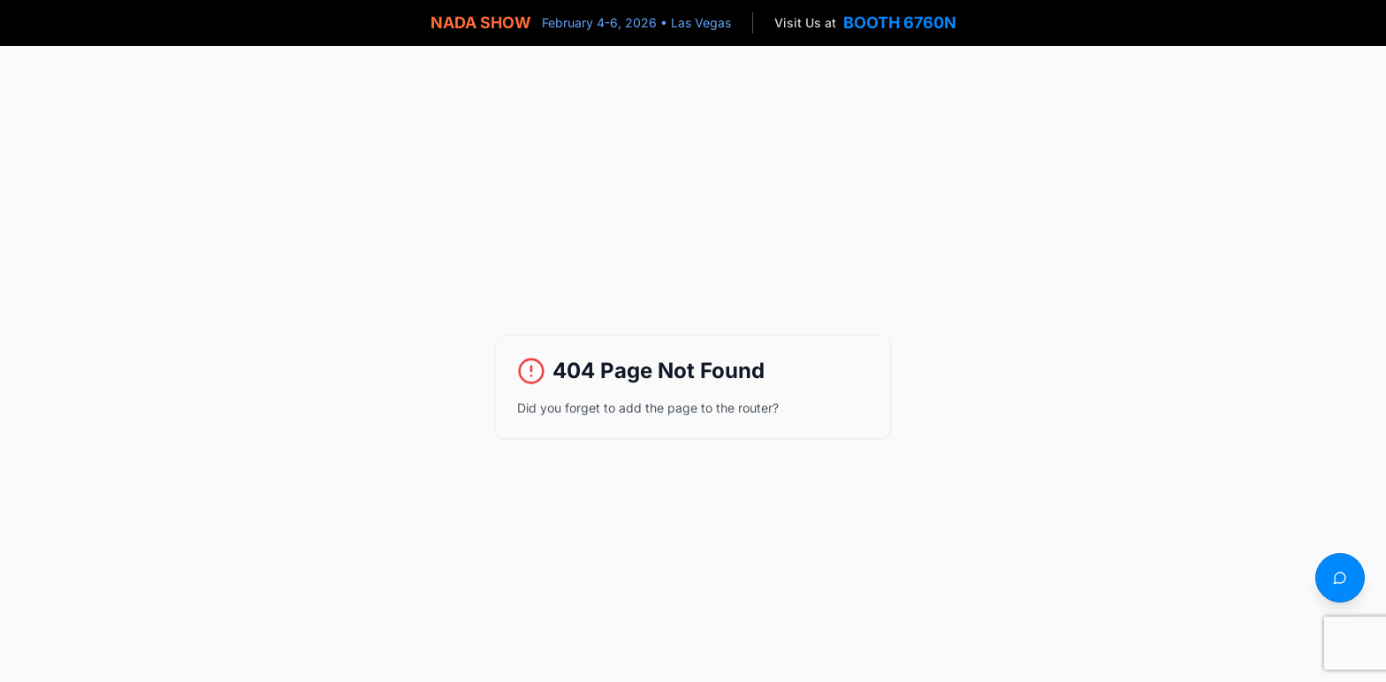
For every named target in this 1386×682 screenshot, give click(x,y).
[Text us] (1340, 577)
